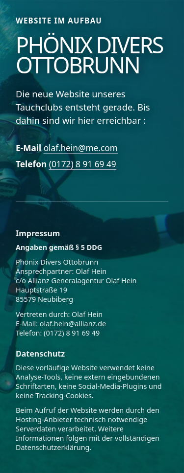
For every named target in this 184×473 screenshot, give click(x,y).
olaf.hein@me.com (81, 148)
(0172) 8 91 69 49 (82, 164)
